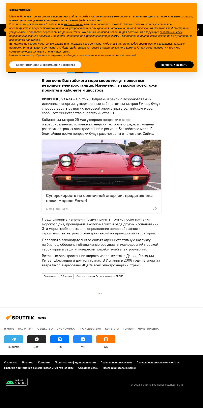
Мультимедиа (148, 328)
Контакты (44, 362)
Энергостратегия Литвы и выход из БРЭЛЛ (99, 276)
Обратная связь (88, 368)
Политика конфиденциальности (75, 362)
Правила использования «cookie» (158, 362)
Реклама (27, 362)
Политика (25, 328)
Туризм (128, 328)
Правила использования (116, 362)
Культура (112, 328)
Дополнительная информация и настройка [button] (45, 64)
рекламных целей (171, 32)
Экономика (50, 276)
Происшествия (90, 328)
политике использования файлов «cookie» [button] (73, 20)
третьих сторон (73, 24)
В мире (9, 328)
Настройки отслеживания (119, 368)
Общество (66, 276)
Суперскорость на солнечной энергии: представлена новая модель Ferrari (99, 198)
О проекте (10, 362)
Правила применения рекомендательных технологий (38, 368)
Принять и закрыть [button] (174, 64)
